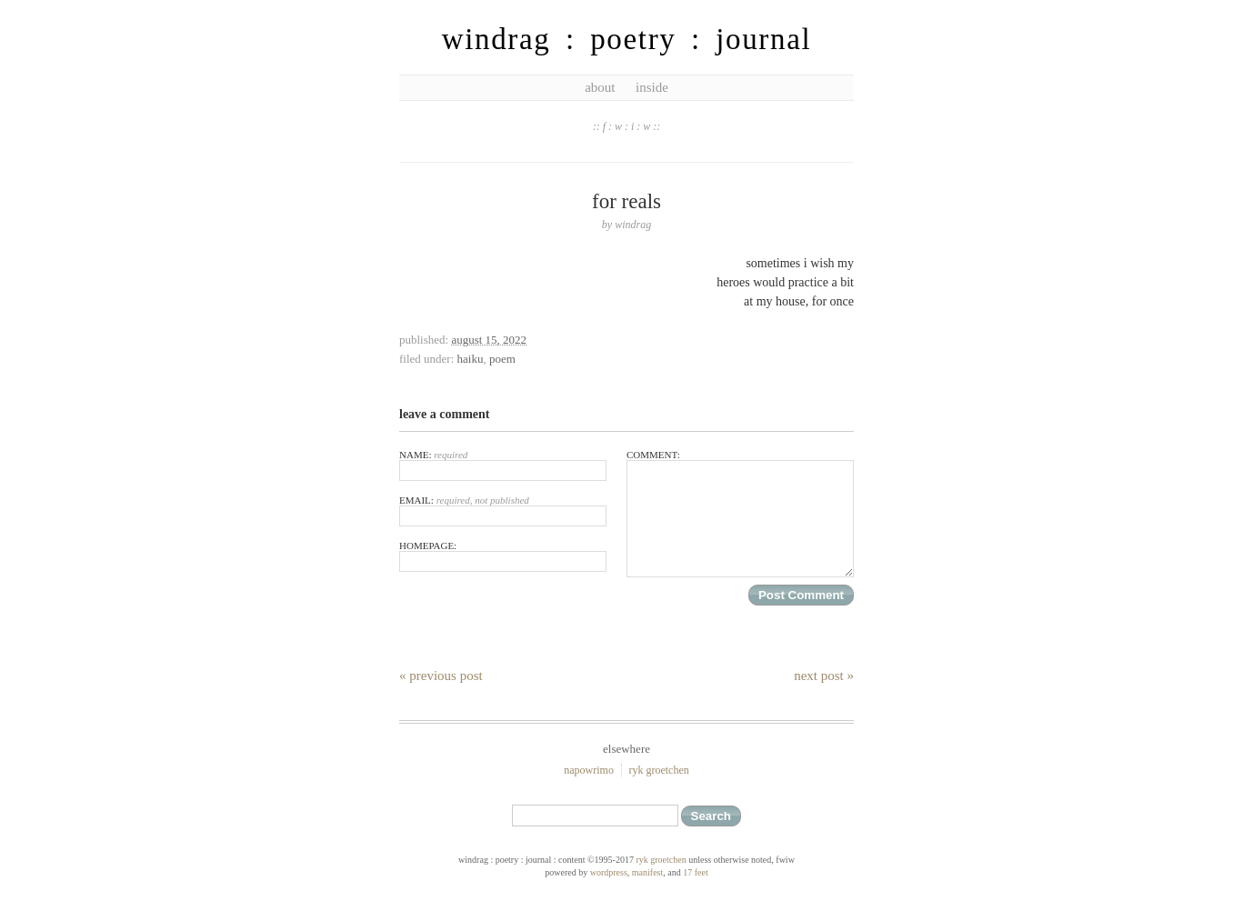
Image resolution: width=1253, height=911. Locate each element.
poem (502, 358)
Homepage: (502, 556)
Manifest (647, 872)
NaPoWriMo (589, 770)
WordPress (608, 872)
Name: (502, 465)
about (600, 87)
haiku (470, 358)
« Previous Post (441, 675)
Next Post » (824, 675)
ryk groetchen (658, 770)
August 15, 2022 (488, 339)
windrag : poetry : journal (627, 39)
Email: (502, 510)
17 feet (695, 872)
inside (652, 87)
